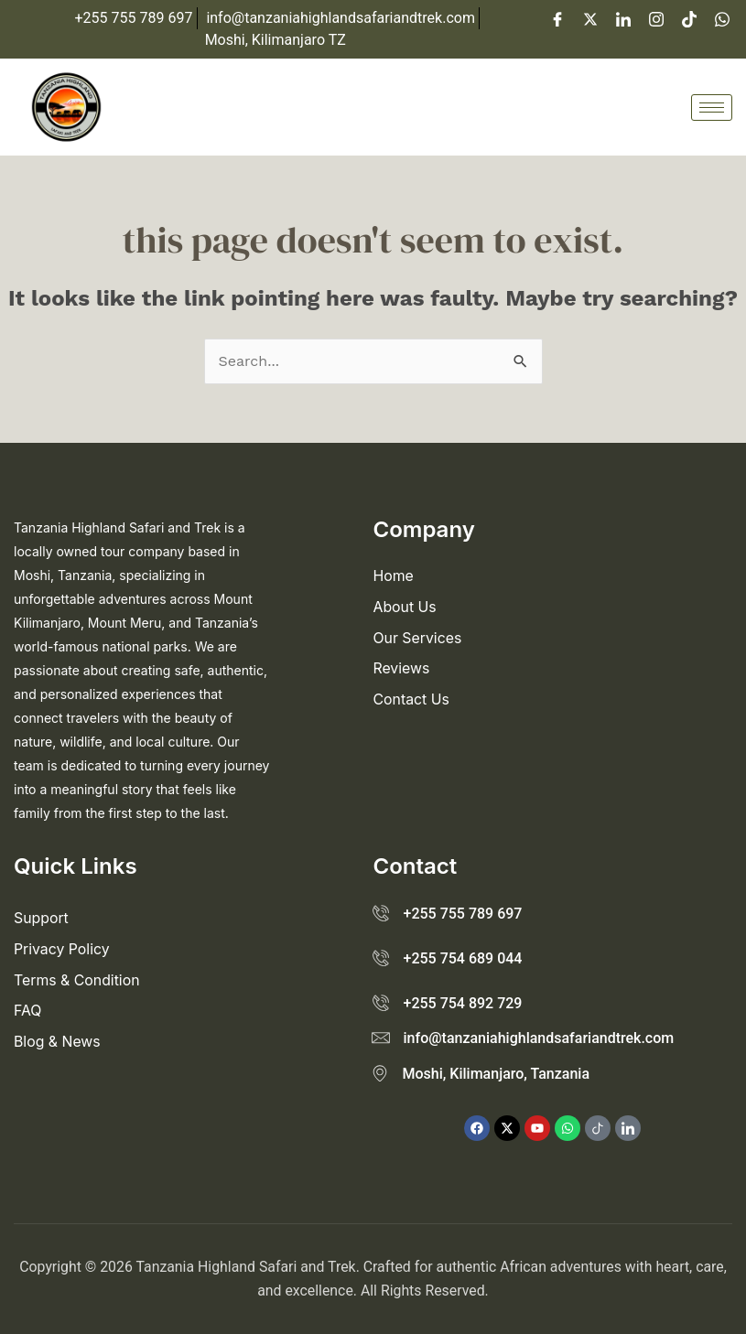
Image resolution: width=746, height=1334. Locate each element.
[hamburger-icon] (711, 107)
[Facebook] (557, 18)
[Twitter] (590, 18)
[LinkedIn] (623, 18)
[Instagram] (656, 18)
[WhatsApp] (722, 18)
